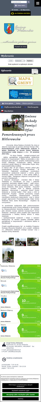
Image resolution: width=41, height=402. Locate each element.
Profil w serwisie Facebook (12, 107)
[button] (13, 130)
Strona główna (8, 103)
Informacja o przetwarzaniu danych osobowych (20, 385)
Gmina (18, 103)
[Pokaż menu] (37, 3)
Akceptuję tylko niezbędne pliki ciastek (20, 394)
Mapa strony (26, 9)
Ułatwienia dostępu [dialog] (22, 13)
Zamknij (20, 399)
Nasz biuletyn (8, 111)
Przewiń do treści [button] (20, 47)
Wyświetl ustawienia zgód (20, 390)
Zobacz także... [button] (21, 5)
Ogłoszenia (19, 71)
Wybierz (29, 61)
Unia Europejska (33, 107)
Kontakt (16, 9)
